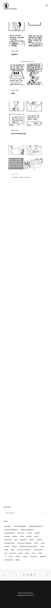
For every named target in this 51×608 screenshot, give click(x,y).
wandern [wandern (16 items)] (42, 556)
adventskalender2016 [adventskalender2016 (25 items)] (11, 529)
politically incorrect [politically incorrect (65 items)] (24, 550)
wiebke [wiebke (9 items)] (17, 560)
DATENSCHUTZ (29, 595)
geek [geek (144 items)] (15, 540)
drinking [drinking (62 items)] (37, 533)
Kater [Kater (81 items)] (42, 543)
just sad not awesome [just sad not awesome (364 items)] (24, 543)
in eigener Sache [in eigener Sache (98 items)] (9, 543)
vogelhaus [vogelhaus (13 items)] (33, 556)
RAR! (13, 93)
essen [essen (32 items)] (22, 536)
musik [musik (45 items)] (12, 550)
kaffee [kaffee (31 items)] (36, 543)
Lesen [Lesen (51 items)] (42, 546)
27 (35, 575)
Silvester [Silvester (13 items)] (13, 553)
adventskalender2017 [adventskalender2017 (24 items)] (27, 529)
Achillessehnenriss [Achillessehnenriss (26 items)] (20, 526)
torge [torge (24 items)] (40, 553)
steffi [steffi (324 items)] (33, 553)
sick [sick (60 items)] (6, 553)
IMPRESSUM (21, 595)
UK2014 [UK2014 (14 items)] (11, 556)
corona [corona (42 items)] (29, 533)
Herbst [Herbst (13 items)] (31, 540)
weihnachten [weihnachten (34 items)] (9, 560)
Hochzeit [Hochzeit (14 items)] (39, 540)
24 (24, 575)
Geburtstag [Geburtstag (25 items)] (8, 540)
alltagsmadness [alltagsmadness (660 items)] (10, 533)
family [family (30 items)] (36, 536)
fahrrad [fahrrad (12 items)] (29, 536)
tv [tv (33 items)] (5, 556)
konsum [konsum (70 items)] (14, 546)
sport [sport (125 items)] (27, 553)
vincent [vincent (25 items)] (25, 556)
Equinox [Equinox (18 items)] (14, 536)
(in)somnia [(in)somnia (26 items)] (8, 526)
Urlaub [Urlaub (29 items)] (18, 556)
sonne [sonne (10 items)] (20, 553)
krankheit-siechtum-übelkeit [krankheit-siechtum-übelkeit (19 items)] (29, 546)
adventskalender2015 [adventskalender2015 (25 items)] (35, 526)
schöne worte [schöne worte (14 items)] (38, 550)
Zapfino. (14, 54)
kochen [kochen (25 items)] (7, 546)
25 (27, 575)
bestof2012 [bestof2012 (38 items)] (20, 533)
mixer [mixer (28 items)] (6, 550)
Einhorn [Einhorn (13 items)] (7, 536)
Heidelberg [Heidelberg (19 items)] (23, 540)
